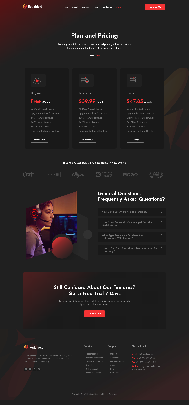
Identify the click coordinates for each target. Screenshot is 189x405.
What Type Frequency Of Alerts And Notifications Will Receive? (123, 240)
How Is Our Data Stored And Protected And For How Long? (129, 253)
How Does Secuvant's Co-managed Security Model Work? (127, 227)
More (124, 7)
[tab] (132, 215)
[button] (155, 7)
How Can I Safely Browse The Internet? (124, 215)
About (74, 7)
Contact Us (110, 7)
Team (97, 7)
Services (86, 7)
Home (63, 7)
